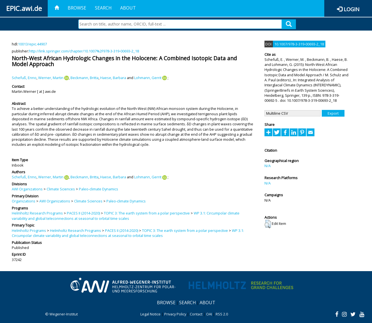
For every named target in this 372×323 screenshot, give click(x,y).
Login (351, 9)
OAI (209, 314)
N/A (267, 165)
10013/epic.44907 (32, 44)
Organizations (23, 201)
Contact (196, 314)
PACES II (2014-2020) (83, 213)
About (128, 8)
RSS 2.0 (222, 314)
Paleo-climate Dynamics (98, 189)
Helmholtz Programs (29, 230)
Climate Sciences (61, 189)
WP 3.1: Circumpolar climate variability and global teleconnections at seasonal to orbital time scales (125, 216)
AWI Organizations (27, 189)
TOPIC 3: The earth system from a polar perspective (147, 213)
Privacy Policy (175, 314)
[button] (267, 224)
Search (103, 8)
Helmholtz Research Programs (37, 213)
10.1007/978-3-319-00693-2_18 (299, 44)
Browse (77, 8)
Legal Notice (150, 314)
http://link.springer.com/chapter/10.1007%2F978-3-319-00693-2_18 (84, 51)
